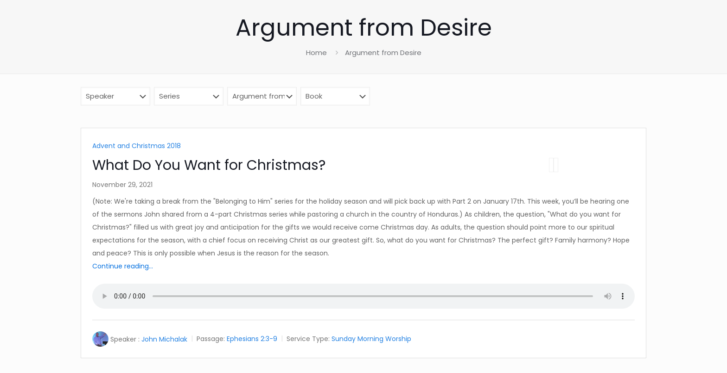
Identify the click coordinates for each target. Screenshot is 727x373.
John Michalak (164, 339)
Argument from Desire (383, 52)
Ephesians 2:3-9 (252, 339)
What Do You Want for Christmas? (208, 165)
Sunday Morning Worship (371, 339)
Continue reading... (122, 266)
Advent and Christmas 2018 (136, 145)
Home (316, 52)
